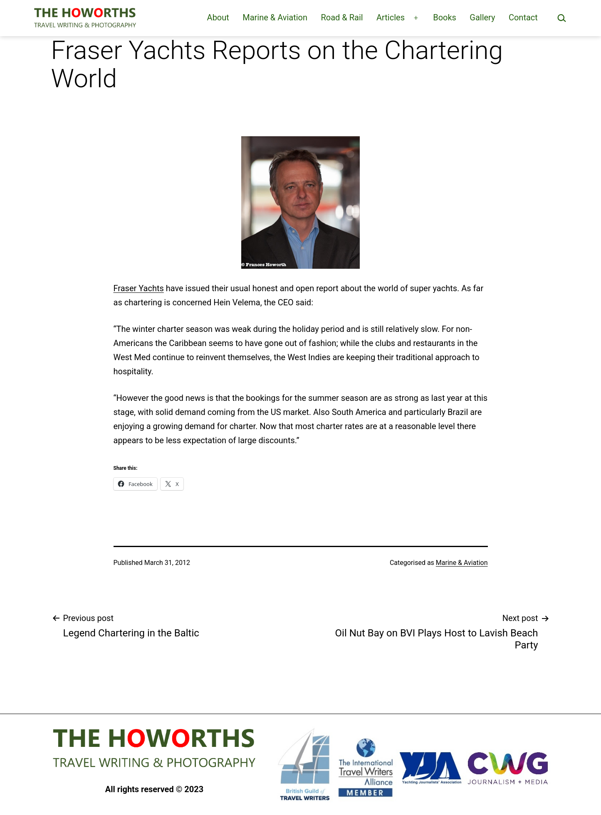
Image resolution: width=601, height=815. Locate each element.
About (218, 17)
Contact (523, 17)
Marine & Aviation (274, 17)
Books (444, 17)
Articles (390, 17)
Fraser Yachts (139, 288)
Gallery (482, 17)
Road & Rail (342, 17)
